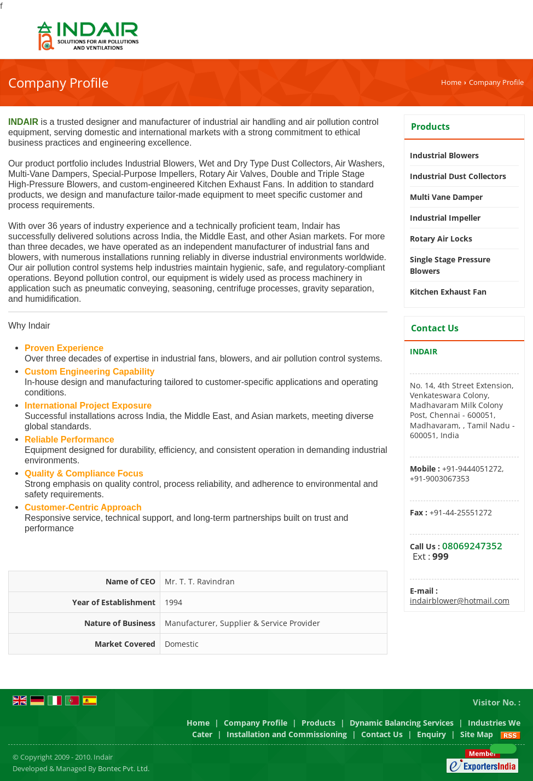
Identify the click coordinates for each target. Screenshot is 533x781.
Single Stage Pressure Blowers (450, 265)
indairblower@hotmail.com (459, 600)
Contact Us (382, 734)
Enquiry (431, 734)
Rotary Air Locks (441, 238)
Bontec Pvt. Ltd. (123, 768)
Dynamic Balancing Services (402, 722)
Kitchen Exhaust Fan (448, 291)
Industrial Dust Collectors (458, 176)
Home (451, 82)
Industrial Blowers (444, 155)
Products (430, 126)
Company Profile (255, 722)
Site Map (476, 734)
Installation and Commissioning (287, 734)
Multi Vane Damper (446, 197)
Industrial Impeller (445, 218)
